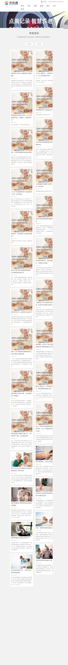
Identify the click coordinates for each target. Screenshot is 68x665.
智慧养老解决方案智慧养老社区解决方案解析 (21, 504)
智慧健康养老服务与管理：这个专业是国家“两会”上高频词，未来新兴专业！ (21, 118)
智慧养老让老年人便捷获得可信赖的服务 (21, 74)
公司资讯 (29, 43)
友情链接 (59, 662)
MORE (8, 615)
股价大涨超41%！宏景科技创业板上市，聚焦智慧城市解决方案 (46, 387)
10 (18, 591)
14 (32, 591)
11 (22, 591)
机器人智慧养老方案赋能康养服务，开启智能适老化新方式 (21, 271)
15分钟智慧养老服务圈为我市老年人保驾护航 (46, 143)
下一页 (58, 591)
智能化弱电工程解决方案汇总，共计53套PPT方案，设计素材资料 (21, 435)
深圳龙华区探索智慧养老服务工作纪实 (46, 220)
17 (43, 591)
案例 (41, 6)
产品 (28, 6)
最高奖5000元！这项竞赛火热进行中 (21, 312)
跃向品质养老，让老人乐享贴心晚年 (46, 461)
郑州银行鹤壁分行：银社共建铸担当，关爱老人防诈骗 (45, 262)
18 (46, 591)
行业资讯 (39, 43)
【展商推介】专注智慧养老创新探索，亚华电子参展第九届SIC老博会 (46, 304)
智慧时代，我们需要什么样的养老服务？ (21, 235)
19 (50, 591)
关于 (54, 6)
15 (36, 591)
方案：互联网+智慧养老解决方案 (45, 528)
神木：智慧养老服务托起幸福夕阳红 (21, 152)
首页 (22, 6)
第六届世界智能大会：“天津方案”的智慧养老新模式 (21, 571)
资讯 (48, 6)
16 (39, 591)
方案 (35, 6)
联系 (22, 9)
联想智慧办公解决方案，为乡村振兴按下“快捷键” (21, 395)
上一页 (14, 591)
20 (53, 591)
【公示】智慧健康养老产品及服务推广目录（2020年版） (21, 193)
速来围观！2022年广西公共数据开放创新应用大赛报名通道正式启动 (46, 345)
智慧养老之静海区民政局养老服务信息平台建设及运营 (46, 494)
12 (25, 591)
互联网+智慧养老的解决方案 (44, 560)
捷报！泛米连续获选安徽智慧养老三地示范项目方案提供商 (21, 353)
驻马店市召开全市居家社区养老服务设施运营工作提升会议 (21, 469)
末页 (34, 593)
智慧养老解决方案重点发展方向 (20, 537)
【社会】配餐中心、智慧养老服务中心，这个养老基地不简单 (46, 74)
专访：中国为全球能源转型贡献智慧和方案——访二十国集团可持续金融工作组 (46, 429)
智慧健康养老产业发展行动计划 (45, 110)
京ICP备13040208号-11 (9, 660)
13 (29, 591)
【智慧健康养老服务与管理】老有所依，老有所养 (46, 185)
